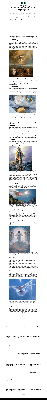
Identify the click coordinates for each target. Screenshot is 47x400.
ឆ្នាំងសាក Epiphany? (21, 36)
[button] (21, 3)
